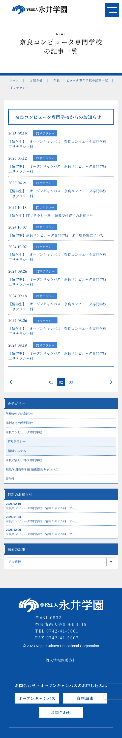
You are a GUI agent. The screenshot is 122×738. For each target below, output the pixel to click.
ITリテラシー (45, 134)
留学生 (10, 483)
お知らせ (36, 80)
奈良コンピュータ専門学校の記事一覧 (80, 80)
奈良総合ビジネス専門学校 (24, 464)
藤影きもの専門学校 (19, 427)
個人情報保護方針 (60, 659)
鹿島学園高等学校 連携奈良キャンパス (32, 473)
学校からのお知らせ (19, 418)
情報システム (17, 455)
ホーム (14, 80)
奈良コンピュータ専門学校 (24, 436)
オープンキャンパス (36, 698)
